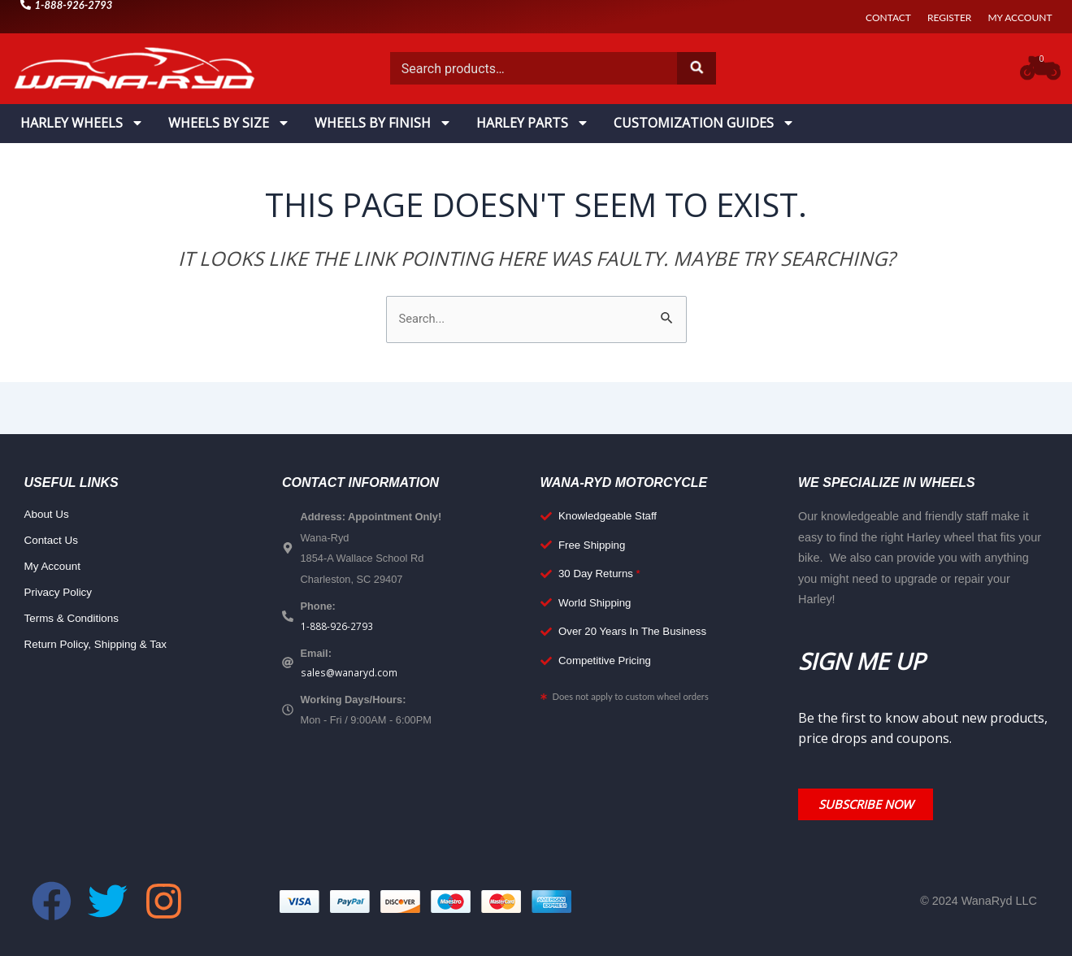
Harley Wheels (82, 122)
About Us (48, 516)
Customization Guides (704, 122)
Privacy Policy (61, 594)
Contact (888, 17)
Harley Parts (532, 122)
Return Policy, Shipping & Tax (100, 646)
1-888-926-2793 (337, 628)
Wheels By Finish (383, 122)
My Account (1019, 17)
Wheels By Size (229, 122)
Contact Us (53, 542)
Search (696, 68)
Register (949, 17)
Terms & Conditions (75, 620)
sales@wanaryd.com (351, 676)
